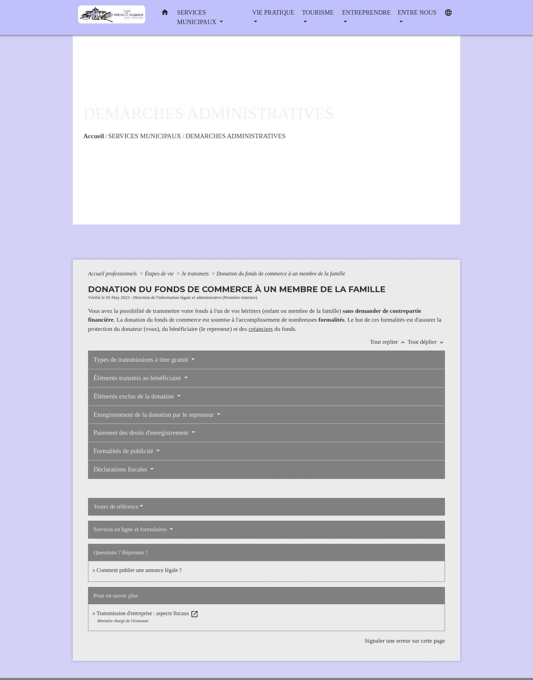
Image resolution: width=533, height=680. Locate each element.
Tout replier (389, 341)
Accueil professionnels (113, 273)
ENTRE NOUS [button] (417, 12)
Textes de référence (115, 506)
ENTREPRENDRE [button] (366, 12)
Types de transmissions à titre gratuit (141, 359)
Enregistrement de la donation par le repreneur (154, 414)
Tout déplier (426, 341)
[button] (164, 13)
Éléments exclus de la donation (134, 396)
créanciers (260, 328)
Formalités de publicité (124, 450)
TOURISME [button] (318, 12)
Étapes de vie (160, 273)
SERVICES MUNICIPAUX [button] (197, 17)
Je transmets (196, 273)
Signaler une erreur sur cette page (405, 640)
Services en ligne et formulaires (130, 529)
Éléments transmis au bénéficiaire (138, 377)
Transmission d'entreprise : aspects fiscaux (148, 613)
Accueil (93, 136)
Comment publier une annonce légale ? (139, 570)
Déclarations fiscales (121, 469)
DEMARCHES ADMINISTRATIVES (235, 136)
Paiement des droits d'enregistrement (141, 432)
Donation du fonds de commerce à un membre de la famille (281, 273)
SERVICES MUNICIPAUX (144, 136)
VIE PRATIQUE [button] (273, 12)
